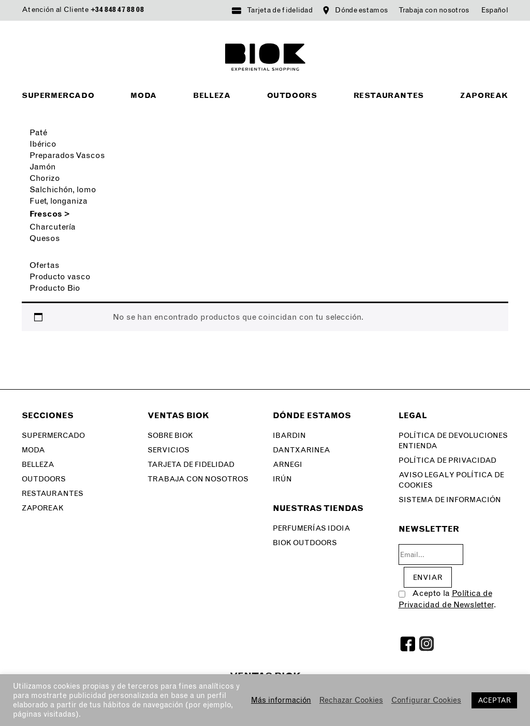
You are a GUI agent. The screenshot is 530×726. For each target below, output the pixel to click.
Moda (143, 95)
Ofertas (45, 265)
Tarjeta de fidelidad (280, 10)
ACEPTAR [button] (494, 700)
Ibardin (289, 435)
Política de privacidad (447, 460)
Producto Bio (55, 288)
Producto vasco (60, 276)
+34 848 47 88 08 (117, 9)
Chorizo (45, 178)
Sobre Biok (170, 435)
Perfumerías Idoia (311, 528)
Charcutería (53, 227)
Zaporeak (484, 95)
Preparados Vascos (67, 155)
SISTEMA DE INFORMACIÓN (450, 499)
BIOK (265, 57)
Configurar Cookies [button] (426, 700)
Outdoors (292, 95)
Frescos (50, 214)
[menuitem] (494, 10)
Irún (282, 479)
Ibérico (43, 144)
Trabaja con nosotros (434, 10)
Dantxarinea (301, 450)
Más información (281, 700)
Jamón (43, 167)
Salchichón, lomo (63, 189)
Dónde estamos (361, 10)
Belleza (211, 95)
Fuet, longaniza (58, 201)
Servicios (168, 450)
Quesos (45, 238)
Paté (38, 132)
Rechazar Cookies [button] (351, 700)
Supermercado (58, 95)
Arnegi (287, 464)
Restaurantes (389, 95)
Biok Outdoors (305, 542)
